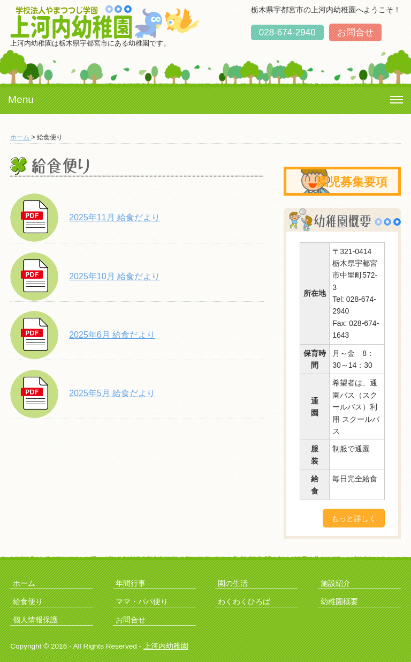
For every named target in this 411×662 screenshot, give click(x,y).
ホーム (20, 137)
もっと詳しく (353, 518)
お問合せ (355, 32)
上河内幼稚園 (165, 646)
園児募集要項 (352, 182)
